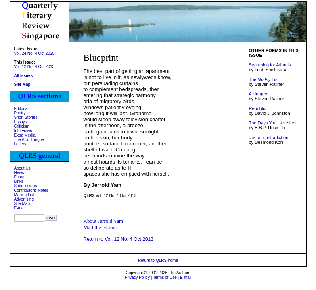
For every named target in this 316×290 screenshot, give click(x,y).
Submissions (25, 186)
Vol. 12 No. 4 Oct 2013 (34, 66)
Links (18, 181)
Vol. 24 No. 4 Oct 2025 (34, 53)
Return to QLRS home (158, 260)
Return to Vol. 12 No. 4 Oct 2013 (118, 239)
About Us (22, 168)
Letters (20, 144)
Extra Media (25, 135)
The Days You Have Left (273, 122)
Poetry (20, 113)
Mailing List (24, 195)
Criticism (21, 126)
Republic (257, 108)
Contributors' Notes (31, 190)
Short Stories (26, 117)
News (19, 172)
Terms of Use (165, 277)
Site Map (22, 203)
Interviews (23, 130)
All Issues (23, 75)
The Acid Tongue (29, 139)
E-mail (19, 208)
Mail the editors (100, 227)
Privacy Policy (137, 277)
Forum (20, 177)
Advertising (24, 199)
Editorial (21, 108)
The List (263, 79)
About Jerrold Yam (103, 221)
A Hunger (258, 93)
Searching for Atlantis (270, 64)
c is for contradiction (268, 137)
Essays (20, 122)
